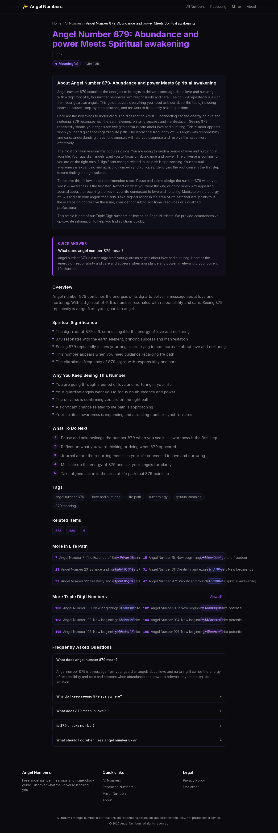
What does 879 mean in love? (139, 711)
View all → (218, 597)
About (251, 6)
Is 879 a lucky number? (139, 725)
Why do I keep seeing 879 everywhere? (139, 696)
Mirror (236, 6)
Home (57, 23)
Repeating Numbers (118, 787)
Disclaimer (191, 787)
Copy (58, 54)
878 (58, 531)
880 (72, 531)
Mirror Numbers (115, 793)
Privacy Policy (194, 780)
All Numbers (195, 6)
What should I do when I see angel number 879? (139, 740)
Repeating (218, 6)
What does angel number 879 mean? (139, 659)
